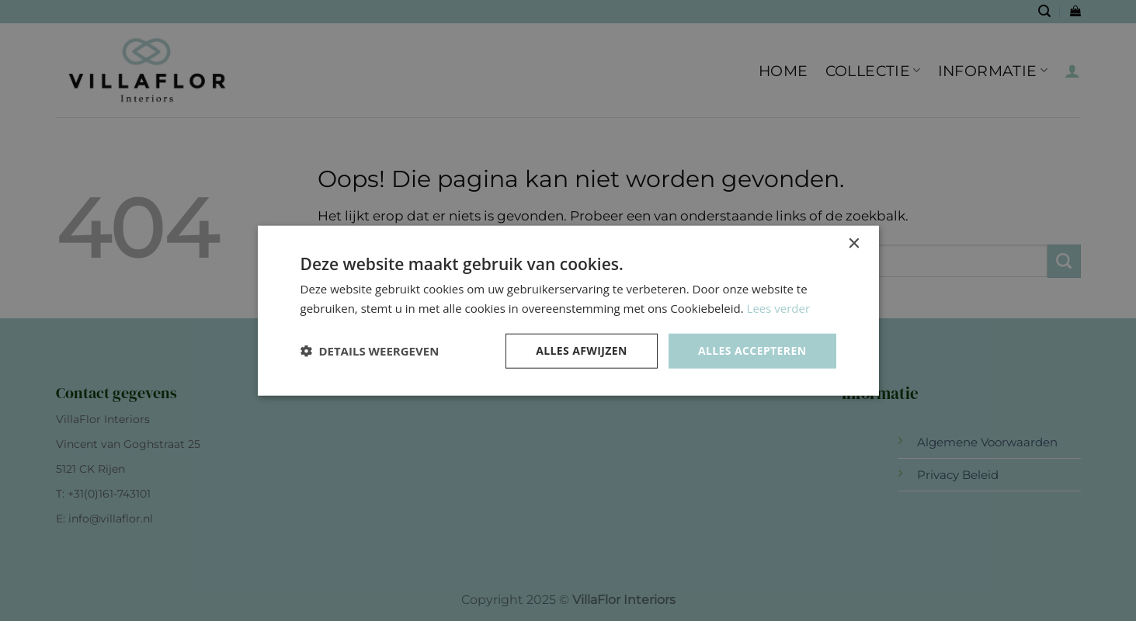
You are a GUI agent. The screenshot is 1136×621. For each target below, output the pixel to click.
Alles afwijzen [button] (581, 350)
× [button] (854, 244)
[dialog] (568, 310)
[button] (370, 351)
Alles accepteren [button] (752, 350)
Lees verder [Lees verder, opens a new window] (779, 308)
